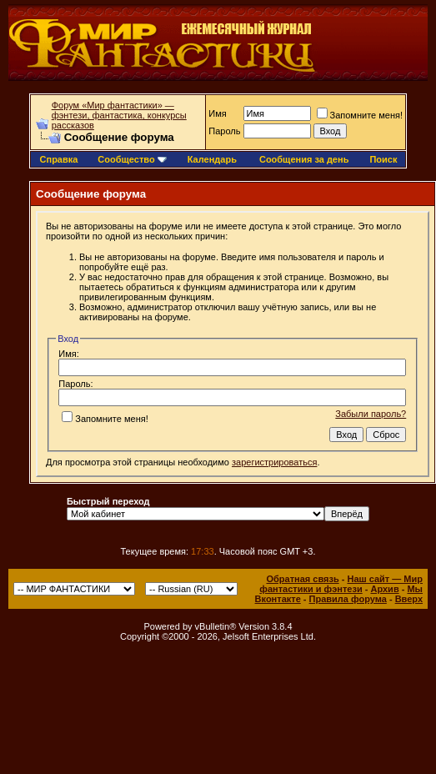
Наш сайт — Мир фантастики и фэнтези (341, 584)
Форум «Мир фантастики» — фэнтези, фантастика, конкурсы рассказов (119, 115)
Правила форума (348, 599)
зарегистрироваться (274, 462)
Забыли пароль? (370, 414)
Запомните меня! (360, 115)
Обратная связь (302, 579)
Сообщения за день (303, 159)
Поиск (383, 159)
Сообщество (132, 159)
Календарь (212, 159)
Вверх (409, 599)
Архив (384, 589)
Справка (59, 159)
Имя (217, 113)
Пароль (224, 131)
